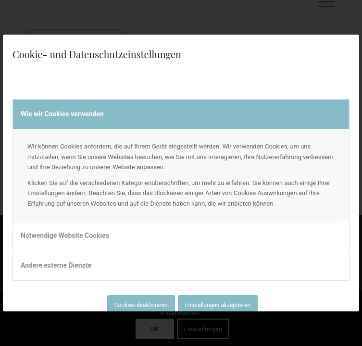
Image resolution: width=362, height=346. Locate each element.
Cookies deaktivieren (141, 305)
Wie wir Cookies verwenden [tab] (62, 114)
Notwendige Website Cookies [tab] (65, 235)
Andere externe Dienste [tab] (56, 265)
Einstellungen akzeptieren (217, 305)
